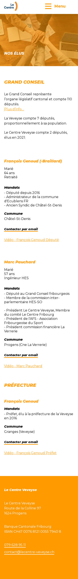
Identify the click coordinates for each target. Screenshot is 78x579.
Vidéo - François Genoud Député (31, 240)
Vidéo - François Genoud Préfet (30, 453)
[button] (55, 6)
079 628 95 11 (15, 545)
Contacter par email (21, 229)
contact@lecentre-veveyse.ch (29, 552)
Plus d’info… (14, 109)
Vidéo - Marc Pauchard (23, 366)
